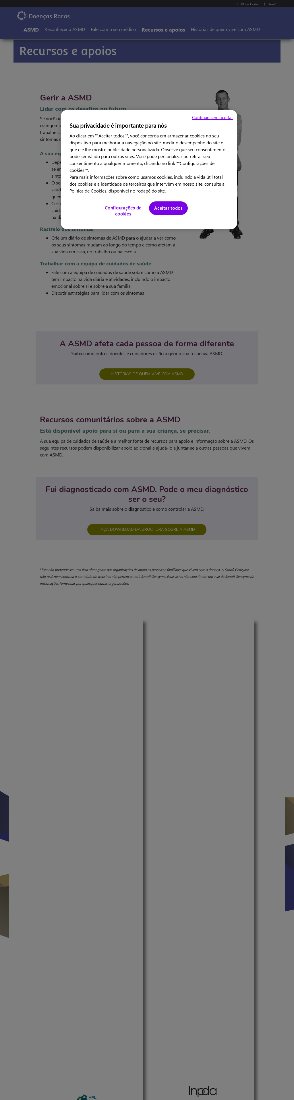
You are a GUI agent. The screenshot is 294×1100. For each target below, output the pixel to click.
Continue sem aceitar (212, 117)
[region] (149, 169)
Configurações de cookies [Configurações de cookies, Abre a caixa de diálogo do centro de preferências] (123, 211)
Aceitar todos (168, 208)
